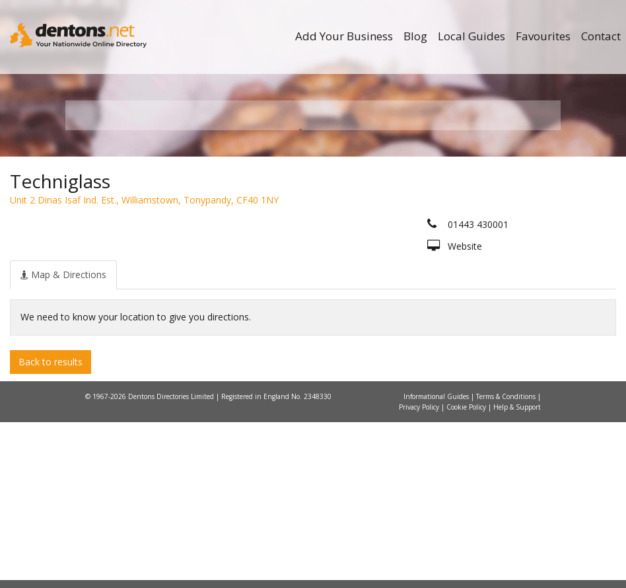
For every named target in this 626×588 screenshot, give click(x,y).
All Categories (318, 271)
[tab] (63, 440)
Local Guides (471, 36)
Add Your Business (344, 36)
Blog (415, 36)
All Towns (139, 271)
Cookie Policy (467, 572)
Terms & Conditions (507, 562)
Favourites (543, 36)
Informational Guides (437, 562)
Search (483, 248)
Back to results (50, 527)
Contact (601, 36)
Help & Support (517, 572)
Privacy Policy (420, 572)
